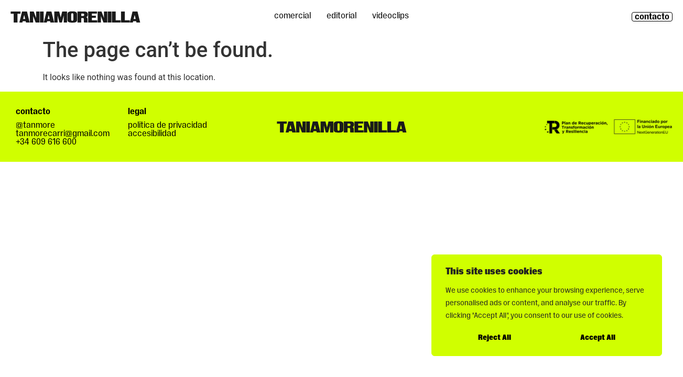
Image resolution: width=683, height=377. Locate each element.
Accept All (597, 337)
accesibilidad (152, 133)
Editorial (341, 16)
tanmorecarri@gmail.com (63, 133)
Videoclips (390, 16)
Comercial (292, 16)
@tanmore (35, 125)
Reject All (494, 337)
